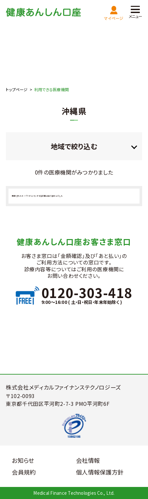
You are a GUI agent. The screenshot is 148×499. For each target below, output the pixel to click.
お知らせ (23, 460)
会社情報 (88, 460)
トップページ (16, 89)
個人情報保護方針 (100, 472)
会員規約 (24, 472)
